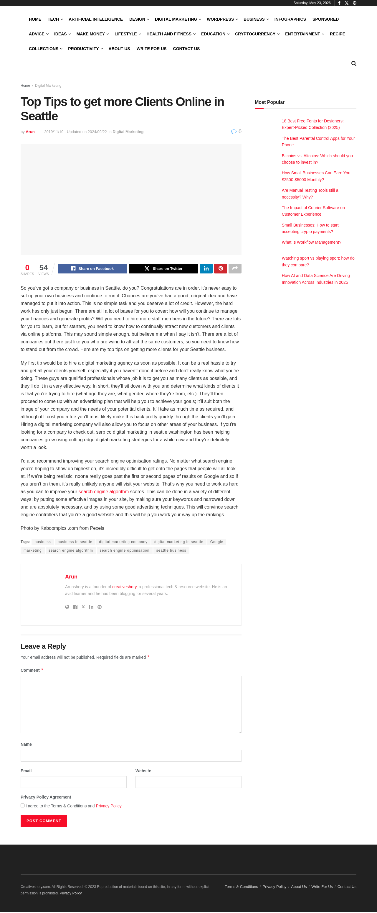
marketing (33, 551)
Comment (32, 671)
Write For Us (152, 48)
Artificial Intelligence (96, 19)
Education (213, 34)
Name (26, 745)
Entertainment (302, 34)
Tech (53, 19)
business (42, 543)
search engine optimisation (125, 551)
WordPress (220, 19)
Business (254, 19)
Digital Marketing (176, 19)
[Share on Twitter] (163, 269)
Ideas (60, 34)
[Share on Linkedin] (206, 269)
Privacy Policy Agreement (46, 798)
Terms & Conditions (241, 887)
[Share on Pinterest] (220, 269)
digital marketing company (123, 543)
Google (217, 543)
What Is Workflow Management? (311, 242)
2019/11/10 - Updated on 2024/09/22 (75, 132)
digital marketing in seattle (179, 543)
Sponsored (325, 19)
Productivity (83, 48)
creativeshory (124, 587)
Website (143, 771)
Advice (36, 34)
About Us (119, 48)
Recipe (337, 34)
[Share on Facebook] (92, 269)
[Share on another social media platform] (235, 269)
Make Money (91, 34)
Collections (43, 48)
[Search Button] (353, 63)
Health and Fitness (169, 34)
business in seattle (75, 543)
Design (137, 19)
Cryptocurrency (255, 34)
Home (35, 19)
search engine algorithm (104, 492)
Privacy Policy (108, 806)
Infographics (290, 19)
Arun (30, 132)
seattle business (171, 551)
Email (26, 771)
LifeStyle (126, 34)
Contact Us (186, 48)
